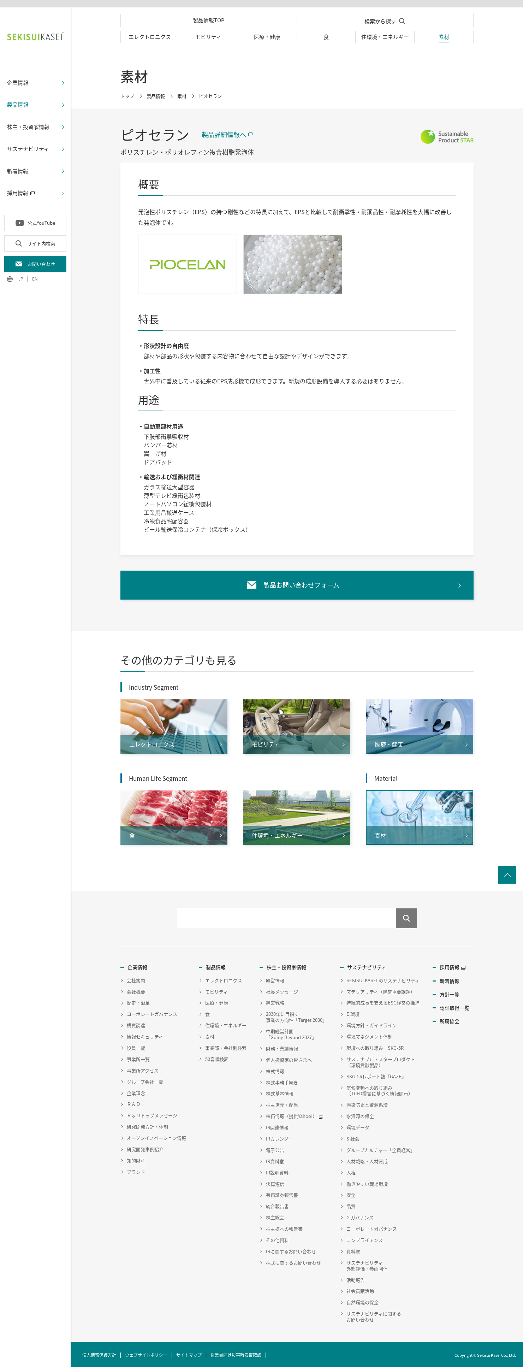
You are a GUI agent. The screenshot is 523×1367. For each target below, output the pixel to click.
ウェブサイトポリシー (146, 1353)
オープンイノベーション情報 (156, 1136)
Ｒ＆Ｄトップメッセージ (152, 1114)
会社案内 (136, 979)
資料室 (353, 1250)
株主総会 (275, 1216)
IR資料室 (275, 1159)
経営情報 (275, 979)
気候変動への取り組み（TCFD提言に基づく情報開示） (379, 1089)
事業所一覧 (138, 1057)
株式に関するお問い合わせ (293, 1261)
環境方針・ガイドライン (371, 1024)
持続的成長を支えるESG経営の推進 (383, 1001)
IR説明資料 (277, 1171)
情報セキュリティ (145, 1035)
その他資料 (277, 1239)
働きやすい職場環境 (367, 1182)
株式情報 (275, 1069)
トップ (127, 94)
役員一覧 (136, 1046)
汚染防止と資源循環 (367, 1103)
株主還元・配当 (282, 1103)
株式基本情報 (279, 1092)
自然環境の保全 (362, 1301)
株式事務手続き (282, 1081)
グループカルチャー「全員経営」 (380, 1148)
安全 (351, 1193)
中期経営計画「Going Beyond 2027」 (291, 1033)
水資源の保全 (360, 1115)
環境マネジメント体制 (369, 1035)
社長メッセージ (282, 990)
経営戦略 (275, 1001)
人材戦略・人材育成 (367, 1159)
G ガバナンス (360, 1216)
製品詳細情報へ (224, 132)
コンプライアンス (364, 1239)
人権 (351, 1171)
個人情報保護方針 (99, 1353)
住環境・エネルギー (225, 1024)
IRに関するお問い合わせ (291, 1250)
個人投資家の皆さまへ (289, 1058)
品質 (351, 1205)
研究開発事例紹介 (145, 1148)
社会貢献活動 (360, 1289)
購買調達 (136, 1024)
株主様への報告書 (284, 1227)
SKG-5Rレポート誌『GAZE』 (376, 1075)
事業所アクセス (143, 1069)
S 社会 (352, 1137)
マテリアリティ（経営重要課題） (380, 990)
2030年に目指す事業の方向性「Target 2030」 (296, 1015)
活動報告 (355, 1278)
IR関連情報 (277, 1126)
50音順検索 (216, 1057)
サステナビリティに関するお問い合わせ (373, 1315)
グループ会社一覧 (145, 1080)
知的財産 (136, 1159)
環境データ (357, 1126)
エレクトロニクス (223, 979)
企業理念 (136, 1091)
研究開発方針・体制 (147, 1125)
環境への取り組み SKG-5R (375, 1046)
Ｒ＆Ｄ (134, 1103)
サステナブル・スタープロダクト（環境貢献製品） (380, 1060)
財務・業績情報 (282, 1047)
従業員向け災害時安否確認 (235, 1353)
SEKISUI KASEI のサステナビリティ (383, 979)
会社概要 (136, 990)
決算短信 (275, 1182)
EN (35, 277)
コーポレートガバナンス (152, 1012)
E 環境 (352, 1012)
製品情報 (156, 94)
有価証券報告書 (282, 1193)
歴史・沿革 (138, 1001)
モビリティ (216, 990)
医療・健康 (216, 1001)
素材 (181, 94)
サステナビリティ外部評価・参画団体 (367, 1264)
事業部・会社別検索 (225, 1046)
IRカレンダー (279, 1137)
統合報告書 (277, 1205)
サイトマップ (189, 1353)
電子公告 (275, 1148)
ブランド (136, 1170)
